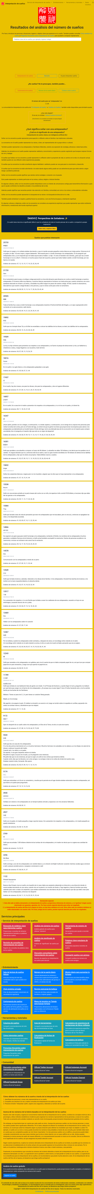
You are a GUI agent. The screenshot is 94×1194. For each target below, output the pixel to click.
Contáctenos (39, 1191)
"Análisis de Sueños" (54, 107)
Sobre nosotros (88, 4)
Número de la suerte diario (47, 90)
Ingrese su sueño (9, 1175)
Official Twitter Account (43, 1067)
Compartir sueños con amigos (77, 955)
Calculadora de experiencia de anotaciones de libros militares (77, 1024)
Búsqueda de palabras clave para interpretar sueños (14, 927)
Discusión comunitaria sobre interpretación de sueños (45, 954)
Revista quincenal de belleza (45, 989)
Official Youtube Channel (75, 1078)
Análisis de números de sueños (46, 926)
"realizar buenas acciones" (53, 115)
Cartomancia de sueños (25, 90)
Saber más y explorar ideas (47, 228)
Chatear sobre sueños (69, 90)
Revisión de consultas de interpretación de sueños (13, 944)
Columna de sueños (11, 1023)
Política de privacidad (52, 1191)
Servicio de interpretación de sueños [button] (39, 2)
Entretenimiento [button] (58, 2)
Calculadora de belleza (74, 1040)
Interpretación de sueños (25, 76)
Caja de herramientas (42, 1023)
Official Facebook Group (12, 1082)
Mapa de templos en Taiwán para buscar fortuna (45, 1002)
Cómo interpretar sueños (13, 1035)
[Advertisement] (47, 55)
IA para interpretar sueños (69, 76)
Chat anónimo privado (12, 989)
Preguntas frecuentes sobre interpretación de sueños (37, 36)
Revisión (47, 76)
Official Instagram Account (76, 1067)
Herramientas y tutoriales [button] (74, 2)
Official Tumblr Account (43, 1078)
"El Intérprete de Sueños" (39, 107)
